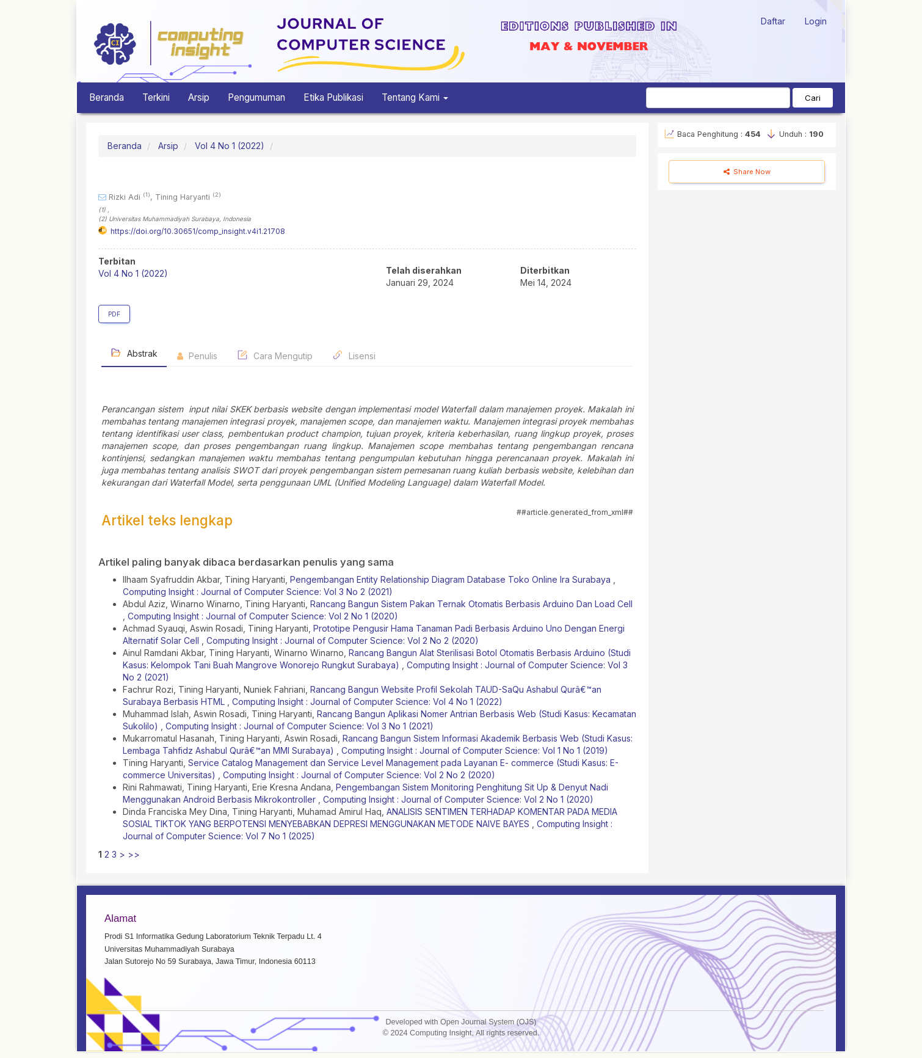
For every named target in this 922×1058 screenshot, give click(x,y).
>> (134, 854)
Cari (813, 98)
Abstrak (134, 353)
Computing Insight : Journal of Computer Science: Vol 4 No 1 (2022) (367, 701)
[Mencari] (718, 97)
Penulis (197, 356)
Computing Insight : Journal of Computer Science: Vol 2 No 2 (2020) (342, 640)
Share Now (747, 171)
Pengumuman (256, 97)
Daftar (773, 21)
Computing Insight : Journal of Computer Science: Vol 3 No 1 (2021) (299, 726)
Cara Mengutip (275, 355)
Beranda (106, 97)
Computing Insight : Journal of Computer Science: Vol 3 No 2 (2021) (258, 591)
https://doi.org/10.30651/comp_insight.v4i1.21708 (198, 231)
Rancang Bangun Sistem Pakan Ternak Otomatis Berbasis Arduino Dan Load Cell (471, 604)
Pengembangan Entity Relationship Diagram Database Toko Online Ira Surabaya (451, 579)
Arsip (198, 97)
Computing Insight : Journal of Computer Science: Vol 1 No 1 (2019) (474, 750)
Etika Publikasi (333, 97)
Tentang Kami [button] (415, 97)
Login (816, 21)
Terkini (156, 97)
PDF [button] (114, 314)
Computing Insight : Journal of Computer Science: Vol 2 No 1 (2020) (263, 616)
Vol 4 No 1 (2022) (229, 145)
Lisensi (354, 355)
